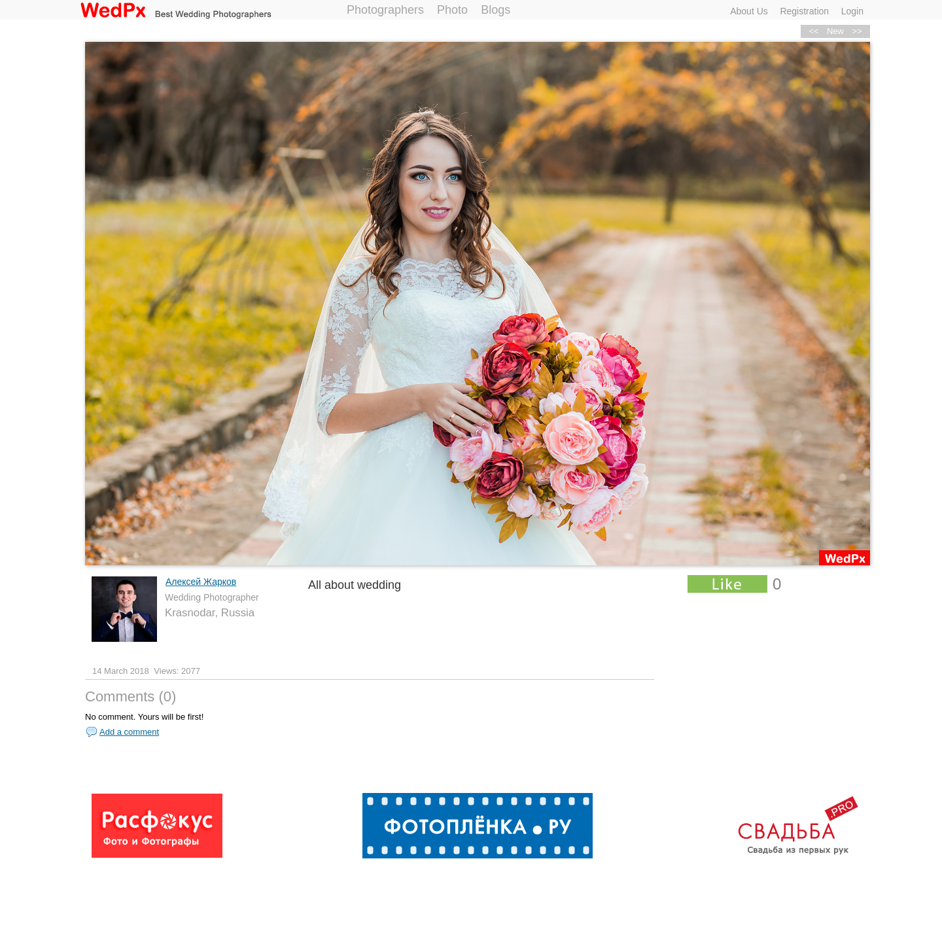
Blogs (495, 9)
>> (857, 31)
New (835, 31)
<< (813, 31)
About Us (749, 11)
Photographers (385, 9)
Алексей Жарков (201, 581)
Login (852, 11)
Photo (452, 9)
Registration (804, 11)
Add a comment (129, 732)
